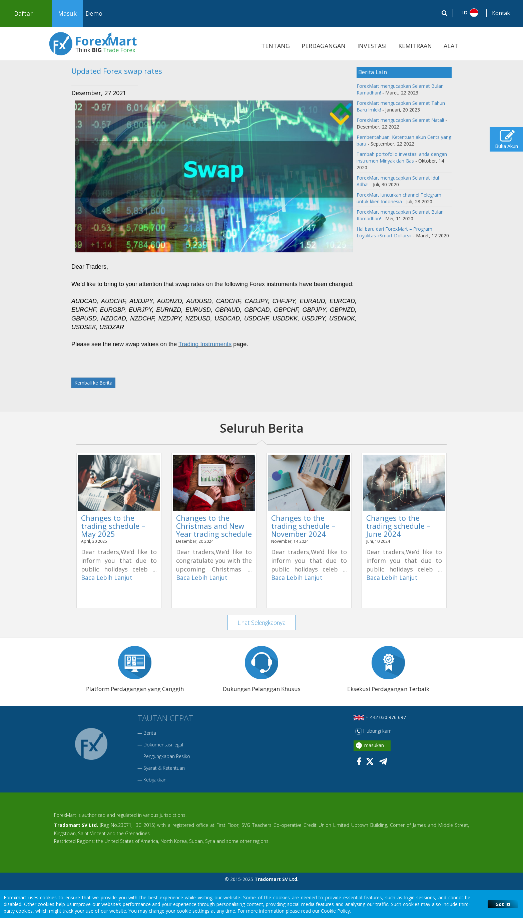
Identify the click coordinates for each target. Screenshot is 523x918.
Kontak (501, 13)
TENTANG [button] (275, 46)
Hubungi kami (374, 731)
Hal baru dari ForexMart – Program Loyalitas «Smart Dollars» (394, 232)
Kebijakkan (154, 780)
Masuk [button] (67, 13)
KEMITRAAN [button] (415, 46)
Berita (149, 733)
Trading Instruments (204, 344)
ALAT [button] (451, 46)
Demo (93, 13)
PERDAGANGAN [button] (324, 46)
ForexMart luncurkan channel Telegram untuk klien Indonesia (399, 198)
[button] (470, 12)
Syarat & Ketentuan (164, 768)
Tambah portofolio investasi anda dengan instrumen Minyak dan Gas (402, 157)
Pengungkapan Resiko (166, 756)
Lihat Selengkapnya (262, 623)
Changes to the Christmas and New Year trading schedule (214, 526)
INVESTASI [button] (372, 46)
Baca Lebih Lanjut (106, 577)
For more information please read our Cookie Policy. (294, 911)
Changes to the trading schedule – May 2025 (113, 526)
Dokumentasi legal (163, 745)
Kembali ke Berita (93, 383)
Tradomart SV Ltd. (76, 825)
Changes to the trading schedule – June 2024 (398, 526)
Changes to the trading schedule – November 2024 (303, 526)
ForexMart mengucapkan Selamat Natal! (400, 120)
